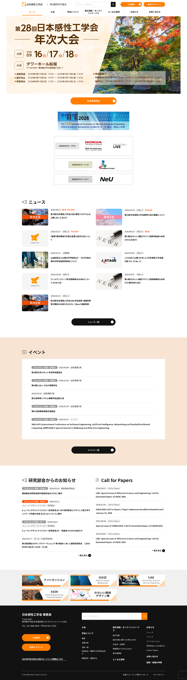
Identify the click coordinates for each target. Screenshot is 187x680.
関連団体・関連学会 (89, 658)
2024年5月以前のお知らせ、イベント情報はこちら (42, 659)
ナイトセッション (153, 641)
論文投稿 (116, 635)
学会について (87, 633)
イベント (149, 637)
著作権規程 (117, 653)
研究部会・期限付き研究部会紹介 (93, 652)
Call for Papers (152, 650)
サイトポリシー (159, 674)
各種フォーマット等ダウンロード (135, 674)
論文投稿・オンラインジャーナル (126, 629)
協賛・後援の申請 (154, 662)
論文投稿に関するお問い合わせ (124, 640)
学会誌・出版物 (119, 644)
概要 (83, 638)
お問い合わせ (152, 656)
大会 (84, 627)
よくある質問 (118, 659)
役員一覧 (85, 647)
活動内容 (85, 643)
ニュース (149, 632)
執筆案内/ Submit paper (122, 648)
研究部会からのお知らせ (155, 646)
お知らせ (150, 627)
